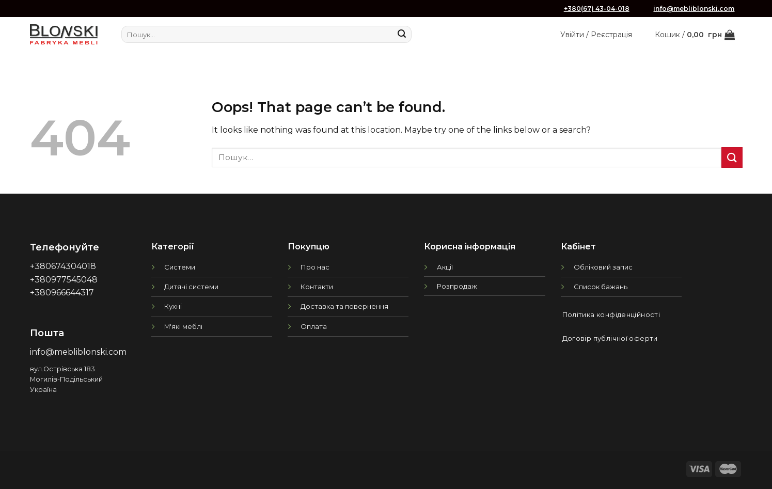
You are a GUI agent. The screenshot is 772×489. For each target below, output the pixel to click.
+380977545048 (64, 280)
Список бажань (600, 286)
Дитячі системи (191, 286)
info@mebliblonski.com (693, 8)
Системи (179, 267)
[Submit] (402, 34)
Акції (445, 267)
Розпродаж (457, 286)
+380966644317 (62, 292)
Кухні (173, 306)
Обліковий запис (603, 267)
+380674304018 (63, 266)
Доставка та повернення (344, 306)
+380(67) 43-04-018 (596, 8)
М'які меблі (183, 326)
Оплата (314, 326)
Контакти (317, 286)
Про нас (315, 267)
